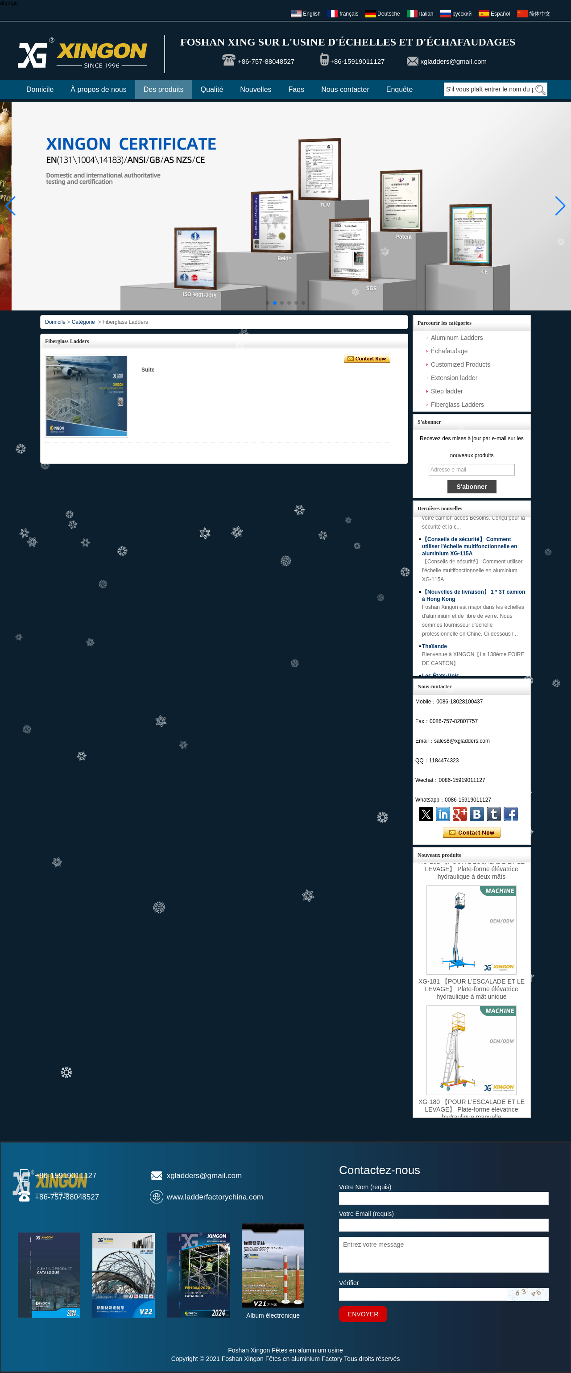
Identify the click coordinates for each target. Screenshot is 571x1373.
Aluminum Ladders (457, 337)
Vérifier (349, 1282)
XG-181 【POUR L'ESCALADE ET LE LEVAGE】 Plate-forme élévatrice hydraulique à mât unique (471, 992)
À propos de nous (98, 89)
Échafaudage (449, 351)
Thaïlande (434, 651)
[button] (267, 303)
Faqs (297, 89)
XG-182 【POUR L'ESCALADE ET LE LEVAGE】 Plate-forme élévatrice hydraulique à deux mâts (471, 872)
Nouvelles (255, 89)
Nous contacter (345, 89)
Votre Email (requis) (366, 1213)
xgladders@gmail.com (453, 61)
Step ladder (447, 391)
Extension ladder (454, 377)
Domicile (40, 89)
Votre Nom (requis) (365, 1187)
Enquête (399, 89)
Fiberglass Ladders (457, 404)
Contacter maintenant (472, 833)
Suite (147, 370)
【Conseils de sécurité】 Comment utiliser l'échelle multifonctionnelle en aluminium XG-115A (469, 551)
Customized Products (460, 364)
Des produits (164, 89)
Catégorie (83, 322)
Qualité (212, 89)
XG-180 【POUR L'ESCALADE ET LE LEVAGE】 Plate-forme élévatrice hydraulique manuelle (471, 1113)
